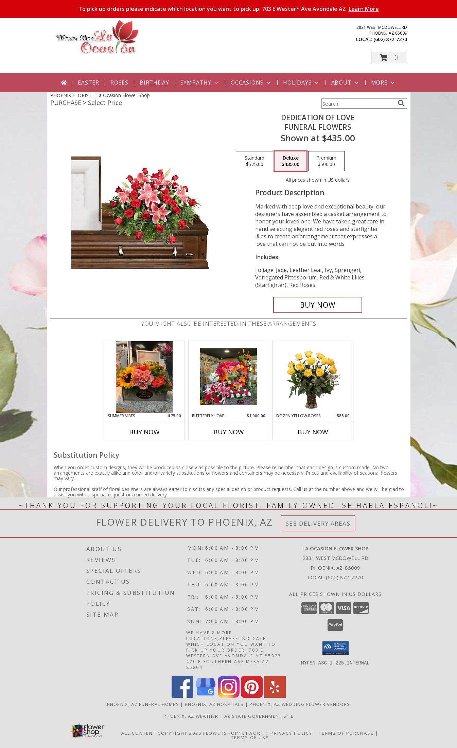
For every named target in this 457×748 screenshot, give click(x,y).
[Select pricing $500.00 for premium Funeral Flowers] (326, 161)
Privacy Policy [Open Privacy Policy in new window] (291, 733)
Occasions (251, 82)
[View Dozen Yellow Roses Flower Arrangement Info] (312, 377)
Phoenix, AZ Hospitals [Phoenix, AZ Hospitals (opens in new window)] (214, 704)
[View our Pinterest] (252, 696)
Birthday (154, 82)
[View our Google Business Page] (205, 696)
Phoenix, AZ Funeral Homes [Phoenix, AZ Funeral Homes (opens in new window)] (143, 704)
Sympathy (199, 82)
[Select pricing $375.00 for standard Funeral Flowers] (254, 161)
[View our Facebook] (182, 696)
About (345, 82)
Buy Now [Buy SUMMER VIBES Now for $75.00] (144, 431)
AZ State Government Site (259, 716)
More (383, 82)
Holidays (301, 82)
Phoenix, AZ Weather (190, 716)
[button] (389, 57)
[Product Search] (358, 103)
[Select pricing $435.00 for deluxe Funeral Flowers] (290, 161)
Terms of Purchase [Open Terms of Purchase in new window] (346, 733)
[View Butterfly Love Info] (228, 377)
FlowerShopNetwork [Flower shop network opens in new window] (233, 733)
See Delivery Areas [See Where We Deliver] (318, 523)
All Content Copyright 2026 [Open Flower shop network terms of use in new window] (161, 733)
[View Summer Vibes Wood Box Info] (144, 377)
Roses (119, 82)
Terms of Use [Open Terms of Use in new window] (250, 737)
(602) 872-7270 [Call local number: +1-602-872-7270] (390, 39)
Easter (88, 82)
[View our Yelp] (275, 696)
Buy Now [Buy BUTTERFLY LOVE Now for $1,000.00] (228, 431)
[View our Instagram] (229, 696)
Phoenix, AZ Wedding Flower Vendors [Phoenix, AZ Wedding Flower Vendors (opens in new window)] (299, 704)
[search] (401, 103)
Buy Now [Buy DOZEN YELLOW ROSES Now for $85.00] (313, 431)
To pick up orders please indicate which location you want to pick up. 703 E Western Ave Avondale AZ (228, 9)
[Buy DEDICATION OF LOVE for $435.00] (318, 305)
